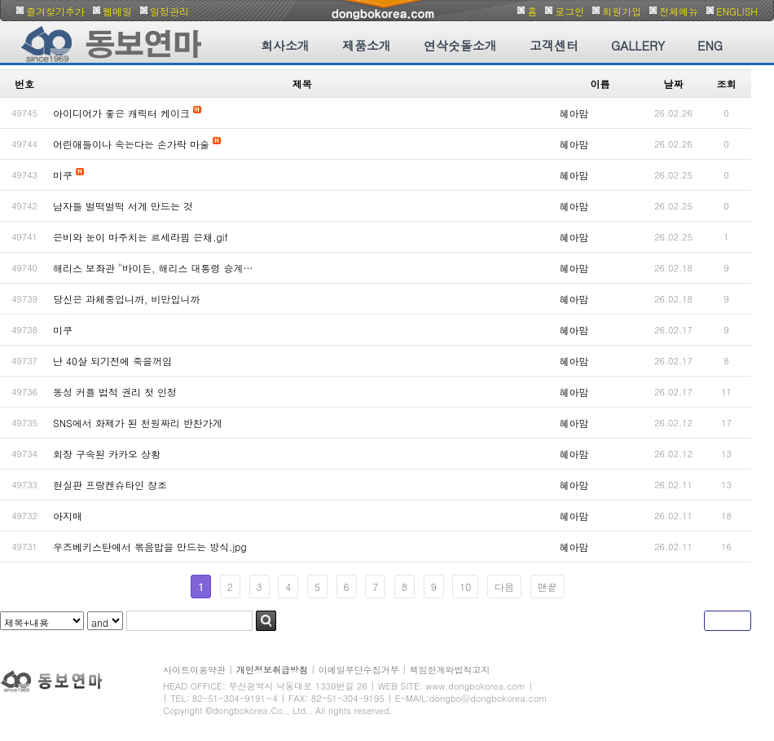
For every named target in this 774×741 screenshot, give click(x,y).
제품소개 (366, 45)
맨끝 (547, 586)
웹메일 (117, 11)
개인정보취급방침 (272, 670)
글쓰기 (727, 621)
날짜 (674, 83)
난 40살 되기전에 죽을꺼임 (112, 361)
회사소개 (285, 45)
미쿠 (63, 175)
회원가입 (621, 11)
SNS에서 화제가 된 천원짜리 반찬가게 (137, 423)
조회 (727, 83)
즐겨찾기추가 (55, 11)
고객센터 (554, 45)
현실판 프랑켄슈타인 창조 (110, 485)
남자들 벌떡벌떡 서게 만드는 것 (123, 206)
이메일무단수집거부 (359, 670)
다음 (504, 586)
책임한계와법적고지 (450, 670)
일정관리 (169, 11)
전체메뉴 (678, 11)
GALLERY (638, 45)
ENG (710, 45)
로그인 (569, 11)
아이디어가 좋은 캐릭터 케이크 (121, 113)
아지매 (67, 516)
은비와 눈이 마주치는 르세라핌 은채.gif (140, 237)
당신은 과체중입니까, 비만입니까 (126, 299)
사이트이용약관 (194, 670)
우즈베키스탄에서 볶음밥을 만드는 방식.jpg (150, 547)
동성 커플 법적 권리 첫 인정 (115, 392)
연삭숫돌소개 (460, 45)
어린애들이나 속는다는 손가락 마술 (131, 144)
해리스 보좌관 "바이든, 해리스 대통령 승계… (153, 268)
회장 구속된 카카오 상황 (107, 454)
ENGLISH (737, 11)
